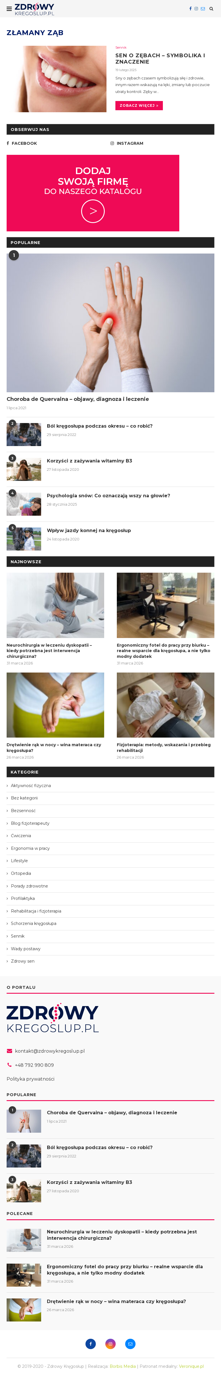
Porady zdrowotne (29, 886)
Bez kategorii (24, 798)
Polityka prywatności (30, 1079)
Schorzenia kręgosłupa (33, 923)
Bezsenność (23, 810)
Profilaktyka (23, 898)
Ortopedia (21, 873)
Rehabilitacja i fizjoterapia (36, 911)
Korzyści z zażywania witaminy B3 (89, 461)
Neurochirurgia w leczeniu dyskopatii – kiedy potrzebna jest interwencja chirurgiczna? (49, 651)
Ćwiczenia (21, 835)
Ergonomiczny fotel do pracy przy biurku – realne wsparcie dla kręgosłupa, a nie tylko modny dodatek (163, 651)
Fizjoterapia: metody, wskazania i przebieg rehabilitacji (164, 747)
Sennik (121, 47)
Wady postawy (26, 948)
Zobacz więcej (139, 105)
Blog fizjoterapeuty (30, 823)
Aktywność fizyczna (31, 785)
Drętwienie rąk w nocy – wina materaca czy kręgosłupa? (54, 747)
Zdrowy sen (23, 961)
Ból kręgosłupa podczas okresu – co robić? (100, 426)
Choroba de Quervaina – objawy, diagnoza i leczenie (78, 399)
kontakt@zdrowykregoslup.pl (50, 1051)
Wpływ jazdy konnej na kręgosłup (89, 530)
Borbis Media (123, 1366)
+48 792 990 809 (34, 1065)
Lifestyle (19, 860)
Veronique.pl (191, 1366)
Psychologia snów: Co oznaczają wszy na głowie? (108, 495)
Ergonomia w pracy (30, 848)
